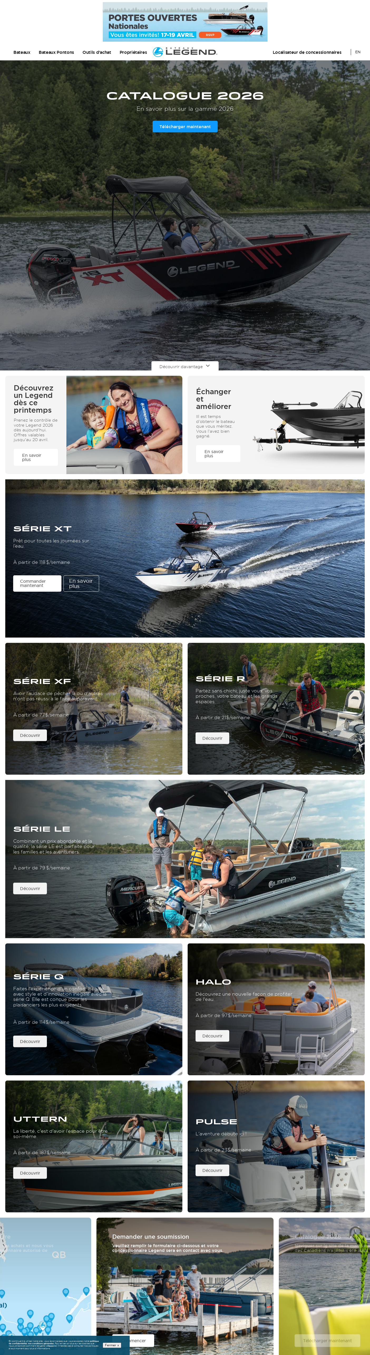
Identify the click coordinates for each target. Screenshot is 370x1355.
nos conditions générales (41, 1343)
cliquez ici (51, 1346)
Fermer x (112, 1345)
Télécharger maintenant (185, 126)
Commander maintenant (33, 583)
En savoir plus (81, 583)
